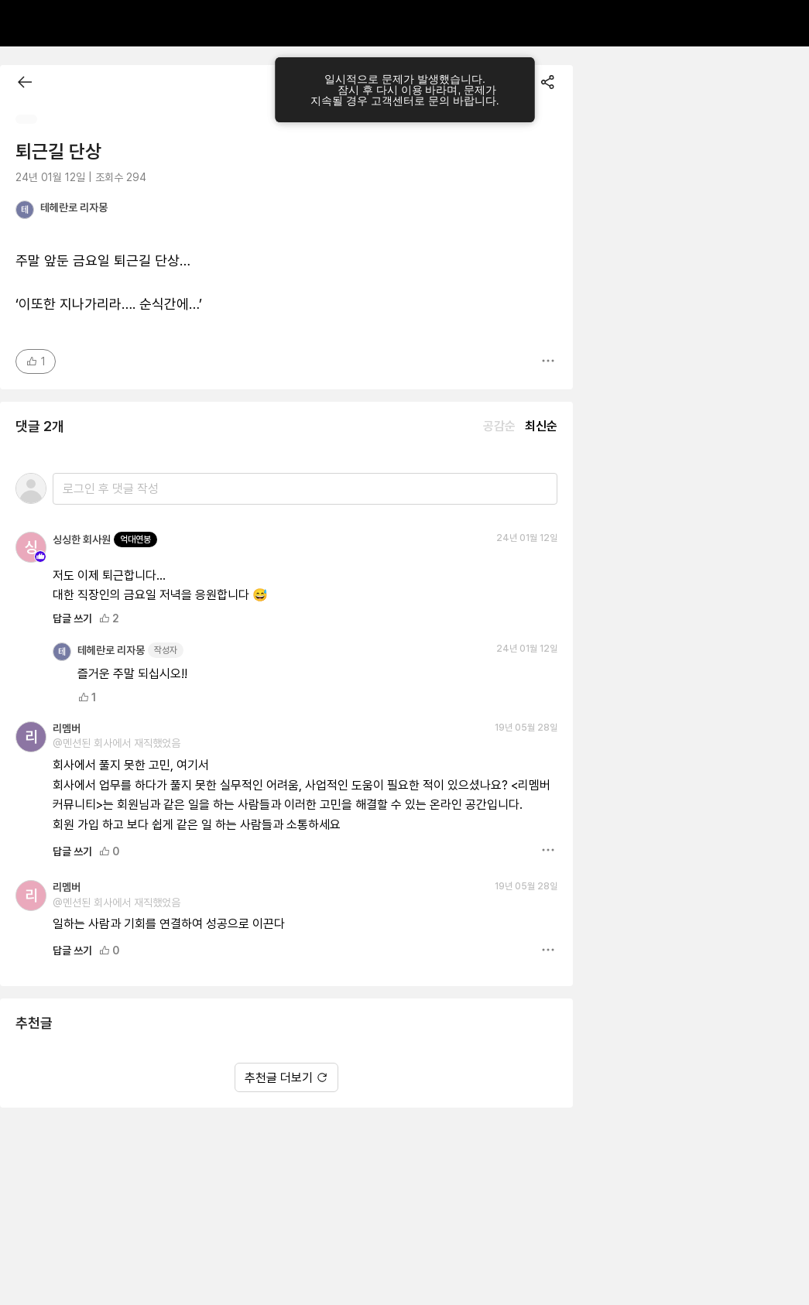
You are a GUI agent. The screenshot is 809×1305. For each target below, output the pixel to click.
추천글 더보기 (286, 1077)
